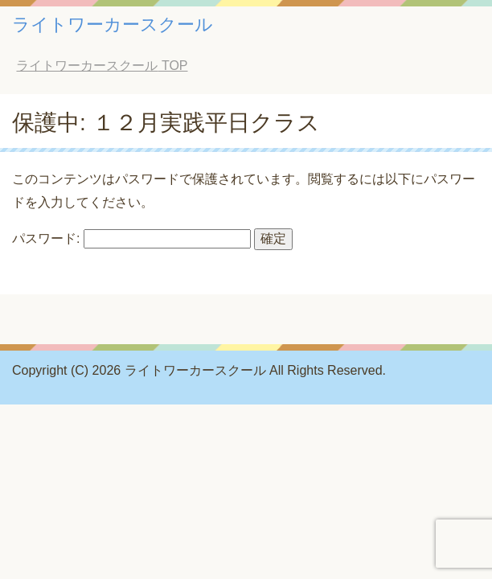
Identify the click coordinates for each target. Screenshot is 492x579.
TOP (101, 65)
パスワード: (131, 238)
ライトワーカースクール (112, 24)
